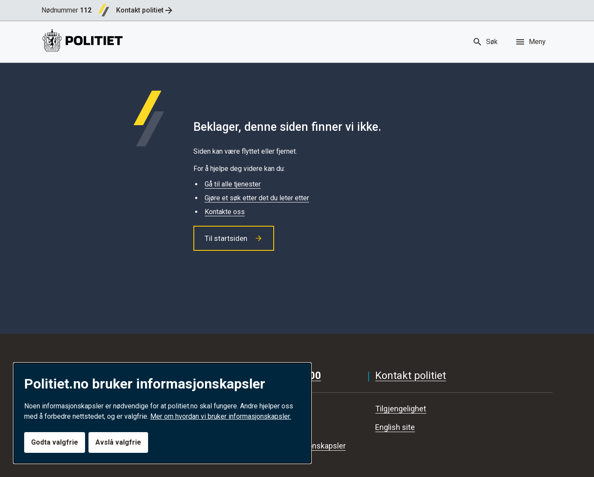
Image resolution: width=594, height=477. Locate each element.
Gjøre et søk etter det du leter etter (257, 198)
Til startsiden (234, 238)
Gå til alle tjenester (233, 184)
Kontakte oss (225, 212)
